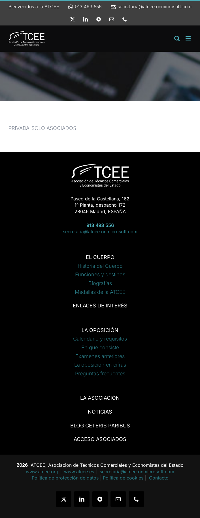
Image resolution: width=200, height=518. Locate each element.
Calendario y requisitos (100, 339)
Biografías (100, 283)
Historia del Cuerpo (100, 266)
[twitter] (63, 499)
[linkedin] (82, 499)
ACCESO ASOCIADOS (100, 439)
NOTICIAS (100, 412)
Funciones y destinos (100, 274)
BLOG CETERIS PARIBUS (100, 426)
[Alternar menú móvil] (189, 38)
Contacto (159, 478)
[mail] (118, 499)
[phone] (136, 499)
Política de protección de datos (65, 478)
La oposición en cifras (100, 365)
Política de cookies (123, 478)
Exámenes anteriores (100, 356)
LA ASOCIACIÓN (100, 398)
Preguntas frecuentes (100, 373)
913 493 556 (85, 6)
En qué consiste (100, 347)
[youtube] (100, 499)
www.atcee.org (43, 471)
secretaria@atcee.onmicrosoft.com (151, 6)
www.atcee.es (79, 471)
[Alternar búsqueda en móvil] (177, 38)
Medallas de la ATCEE (100, 292)
